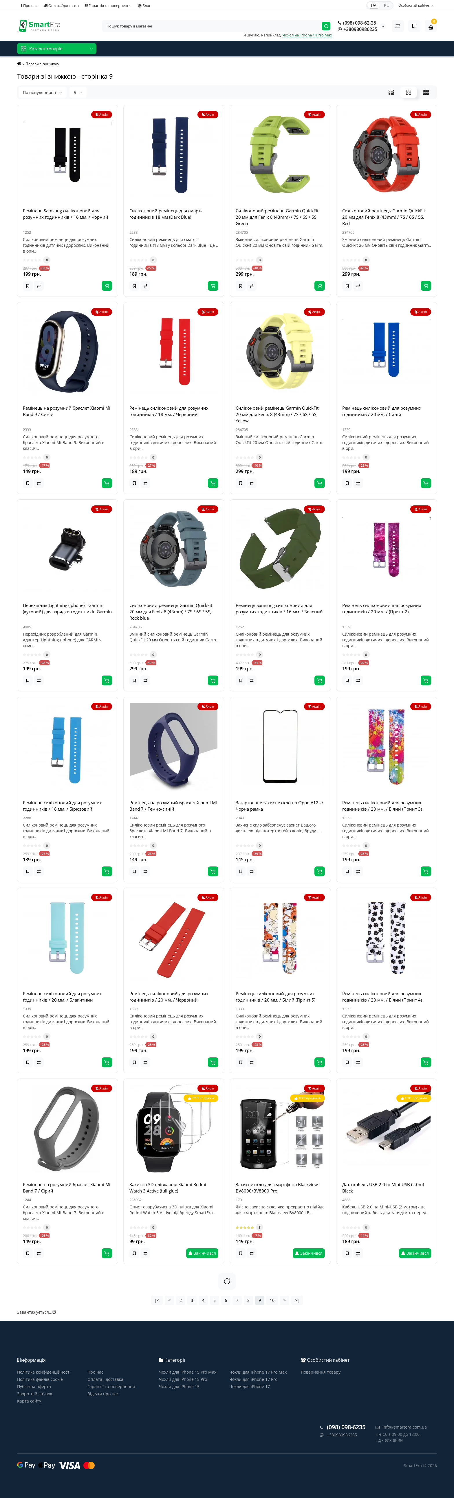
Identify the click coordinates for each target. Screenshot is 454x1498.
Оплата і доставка (105, 1379)
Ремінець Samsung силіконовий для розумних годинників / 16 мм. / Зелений (279, 608)
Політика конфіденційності (44, 1372)
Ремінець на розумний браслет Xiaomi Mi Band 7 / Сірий (66, 1188)
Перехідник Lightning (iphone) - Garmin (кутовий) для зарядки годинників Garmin (67, 608)
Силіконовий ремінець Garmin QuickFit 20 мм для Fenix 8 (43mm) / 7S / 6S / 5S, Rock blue (170, 611)
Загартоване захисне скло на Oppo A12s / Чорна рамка (279, 806)
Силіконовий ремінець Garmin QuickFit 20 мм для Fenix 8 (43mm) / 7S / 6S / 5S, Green (277, 217)
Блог (144, 5)
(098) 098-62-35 (357, 23)
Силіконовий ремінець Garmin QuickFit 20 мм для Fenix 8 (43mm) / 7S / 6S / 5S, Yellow (277, 414)
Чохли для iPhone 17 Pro (253, 1379)
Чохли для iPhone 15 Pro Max (187, 1372)
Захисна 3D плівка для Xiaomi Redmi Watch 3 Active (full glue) (167, 1188)
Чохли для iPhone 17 (249, 1386)
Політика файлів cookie (40, 1379)
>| (297, 1300)
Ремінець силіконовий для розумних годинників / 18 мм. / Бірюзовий (62, 806)
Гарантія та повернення (108, 5)
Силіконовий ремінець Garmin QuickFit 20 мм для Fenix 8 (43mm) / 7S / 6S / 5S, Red (383, 217)
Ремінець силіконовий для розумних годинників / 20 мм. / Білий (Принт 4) (382, 997)
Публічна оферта (34, 1386)
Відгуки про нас (103, 1393)
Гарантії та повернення (111, 1386)
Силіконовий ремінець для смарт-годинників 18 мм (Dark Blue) (165, 214)
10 (272, 1300)
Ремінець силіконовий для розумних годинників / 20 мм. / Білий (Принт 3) (382, 806)
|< (157, 1300)
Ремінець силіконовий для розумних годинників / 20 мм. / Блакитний (62, 997)
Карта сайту (29, 1401)
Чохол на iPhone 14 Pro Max (307, 35)
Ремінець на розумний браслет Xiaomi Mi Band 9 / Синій (66, 411)
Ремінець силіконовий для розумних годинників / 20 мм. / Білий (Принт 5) (275, 997)
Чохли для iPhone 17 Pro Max (258, 1372)
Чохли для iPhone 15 (179, 1386)
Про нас (29, 5)
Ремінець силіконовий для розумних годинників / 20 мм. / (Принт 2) (381, 608)
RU (386, 5)
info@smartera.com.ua (401, 1427)
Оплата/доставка (61, 5)
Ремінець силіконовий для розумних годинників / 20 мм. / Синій (381, 411)
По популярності (42, 92)
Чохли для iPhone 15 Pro (183, 1379)
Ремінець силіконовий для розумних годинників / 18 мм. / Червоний (168, 411)
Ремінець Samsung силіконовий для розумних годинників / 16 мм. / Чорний (65, 214)
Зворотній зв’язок (34, 1393)
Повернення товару (320, 1372)
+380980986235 (357, 29)
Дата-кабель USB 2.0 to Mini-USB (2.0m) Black (383, 1188)
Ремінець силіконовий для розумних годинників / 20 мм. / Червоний (168, 997)
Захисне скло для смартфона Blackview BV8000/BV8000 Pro (277, 1188)
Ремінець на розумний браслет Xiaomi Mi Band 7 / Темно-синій (173, 806)
